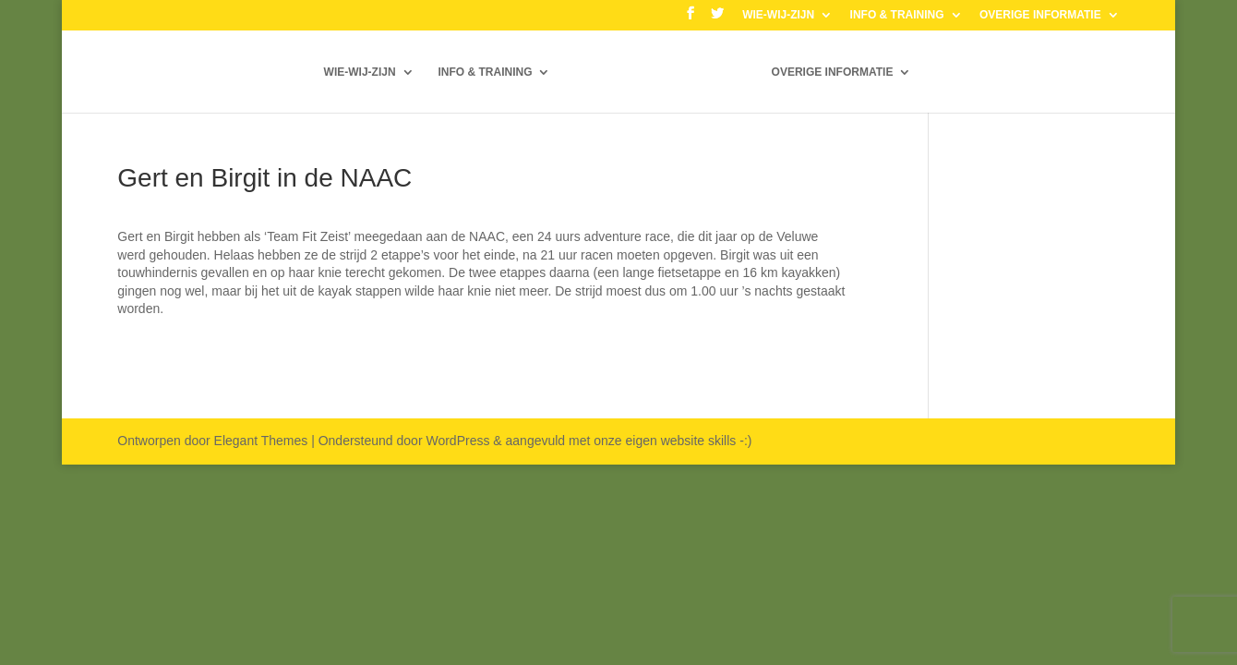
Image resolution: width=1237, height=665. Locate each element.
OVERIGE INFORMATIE (1040, 15)
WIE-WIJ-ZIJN (778, 15)
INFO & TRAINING (897, 15)
